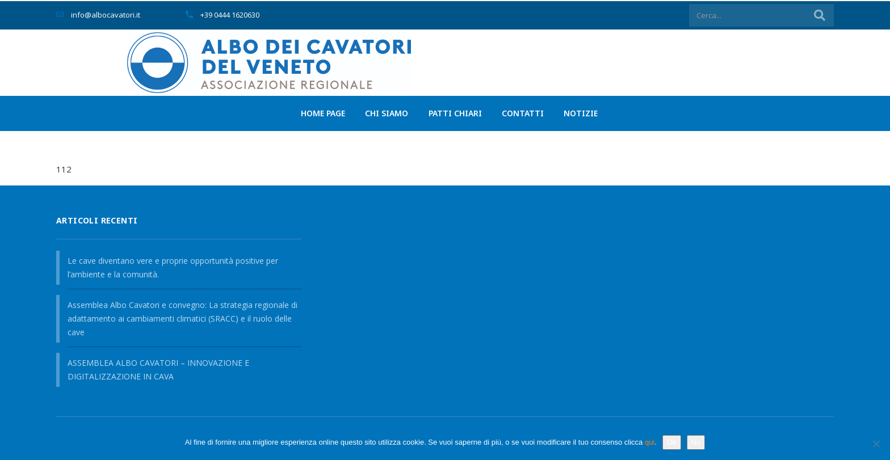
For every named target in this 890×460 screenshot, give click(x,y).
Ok (672, 442)
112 (64, 170)
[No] (875, 443)
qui (649, 442)
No (696, 442)
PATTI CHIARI (455, 112)
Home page (318, 112)
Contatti (526, 112)
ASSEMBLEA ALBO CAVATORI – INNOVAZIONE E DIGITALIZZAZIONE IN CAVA (158, 369)
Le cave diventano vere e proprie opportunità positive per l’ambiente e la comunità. (173, 267)
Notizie (586, 112)
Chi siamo (384, 112)
